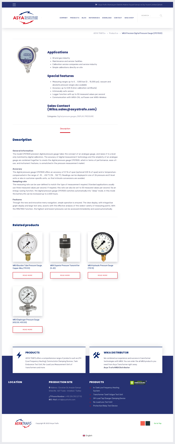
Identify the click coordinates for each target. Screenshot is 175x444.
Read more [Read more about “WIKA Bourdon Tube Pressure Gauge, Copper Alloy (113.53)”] (27, 275)
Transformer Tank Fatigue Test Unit (108, 394)
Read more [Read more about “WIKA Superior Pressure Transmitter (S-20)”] (65, 275)
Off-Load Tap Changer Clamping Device (109, 398)
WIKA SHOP (129, 18)
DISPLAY (80, 116)
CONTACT (118, 18)
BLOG (84, 18)
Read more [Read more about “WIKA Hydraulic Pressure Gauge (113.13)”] (102, 275)
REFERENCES (94, 18)
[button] (35, 49)
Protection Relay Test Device (105, 406)
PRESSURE (89, 116)
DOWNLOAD (106, 18)
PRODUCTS (74, 18)
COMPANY (64, 18)
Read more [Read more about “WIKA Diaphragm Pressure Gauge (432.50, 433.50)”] (27, 329)
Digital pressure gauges (66, 116)
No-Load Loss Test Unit (102, 402)
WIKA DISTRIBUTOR (116, 352)
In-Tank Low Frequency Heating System (106, 389)
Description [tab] (65, 128)
